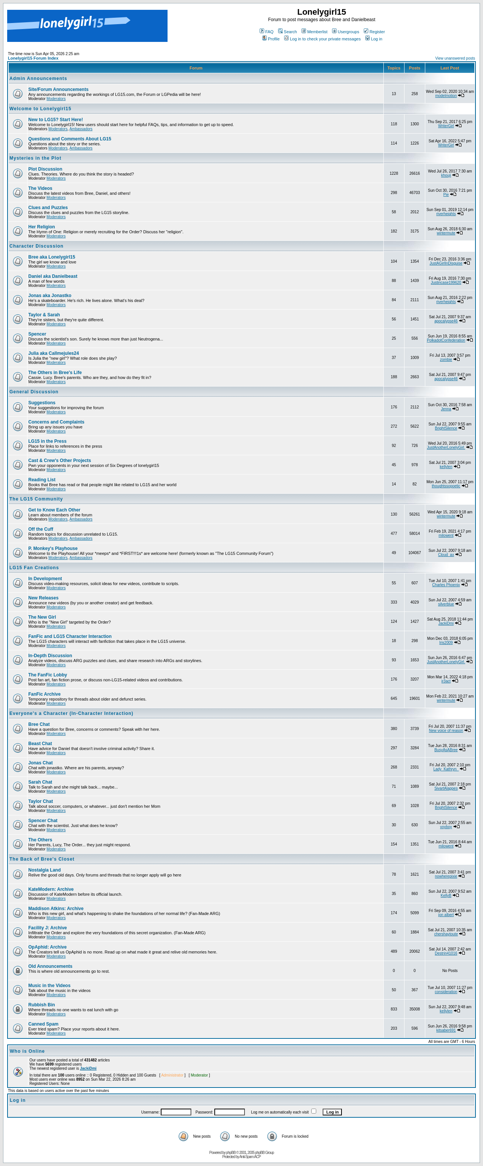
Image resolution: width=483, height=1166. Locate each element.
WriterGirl (446, 126)
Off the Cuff (40, 529)
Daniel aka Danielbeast (52, 276)
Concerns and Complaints (56, 422)
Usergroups (345, 31)
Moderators (56, 99)
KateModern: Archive (51, 889)
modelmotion (446, 96)
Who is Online (27, 1051)
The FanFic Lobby (47, 675)
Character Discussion (36, 246)
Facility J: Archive (47, 927)
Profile (271, 39)
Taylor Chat (40, 801)
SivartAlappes (446, 788)
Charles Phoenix (446, 585)
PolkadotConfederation (446, 340)
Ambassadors (80, 129)
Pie (446, 195)
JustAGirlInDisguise (445, 263)
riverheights (446, 214)
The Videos (40, 188)
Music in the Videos (49, 985)
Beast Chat (40, 743)
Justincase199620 (446, 282)
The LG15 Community (36, 499)
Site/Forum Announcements (58, 89)
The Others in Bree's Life (55, 372)
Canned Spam (43, 1024)
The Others (40, 840)
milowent (445, 535)
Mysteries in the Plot (35, 158)
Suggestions (41, 402)
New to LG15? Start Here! (55, 119)
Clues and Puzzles (48, 207)
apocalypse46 (446, 321)
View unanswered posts (455, 58)
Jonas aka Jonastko (49, 295)
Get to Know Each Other (54, 510)
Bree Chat (39, 724)
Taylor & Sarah (44, 314)
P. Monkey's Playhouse (53, 548)
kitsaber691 (446, 1030)
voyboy (446, 827)
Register (374, 31)
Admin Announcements (38, 78)
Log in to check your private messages (322, 39)
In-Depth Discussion (50, 655)
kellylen (446, 467)
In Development (45, 578)
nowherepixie (446, 876)
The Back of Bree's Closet (42, 859)
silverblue (446, 604)
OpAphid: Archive (47, 947)
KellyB (446, 895)
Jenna (446, 409)
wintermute (446, 233)
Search (287, 31)
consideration (446, 992)
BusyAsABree (446, 750)
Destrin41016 (446, 953)
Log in (373, 39)
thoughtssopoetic (446, 486)
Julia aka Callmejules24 (53, 353)
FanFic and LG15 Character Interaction (70, 636)
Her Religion (41, 227)
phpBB (230, 1153)
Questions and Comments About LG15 (69, 139)
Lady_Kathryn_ (445, 769)
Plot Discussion (45, 169)
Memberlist (314, 31)
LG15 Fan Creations (34, 567)
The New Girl (42, 617)
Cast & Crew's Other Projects (59, 460)
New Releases (43, 598)
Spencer (37, 334)
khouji (446, 175)
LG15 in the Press (47, 441)
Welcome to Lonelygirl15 (40, 108)
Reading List (41, 479)
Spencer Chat (42, 820)
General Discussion (33, 391)
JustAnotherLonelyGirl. (446, 447)
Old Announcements (50, 966)
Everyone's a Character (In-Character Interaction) (71, 713)
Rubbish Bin (41, 1004)
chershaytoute (446, 934)
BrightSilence (446, 428)
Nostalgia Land (44, 870)
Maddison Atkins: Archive (55, 908)
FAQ (267, 31)
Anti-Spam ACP (249, 1157)
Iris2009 (446, 643)
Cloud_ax (446, 555)
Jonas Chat (40, 763)
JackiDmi (446, 623)
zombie (446, 359)
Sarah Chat (40, 782)
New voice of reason (446, 731)
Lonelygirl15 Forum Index (33, 58)
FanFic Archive (44, 694)
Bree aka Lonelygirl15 (51, 257)
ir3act (446, 681)
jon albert (446, 915)
